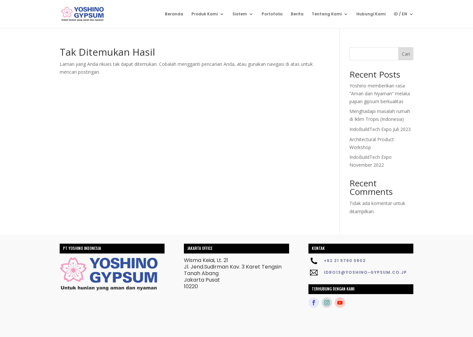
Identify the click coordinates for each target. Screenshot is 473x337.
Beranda (174, 14)
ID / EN (400, 14)
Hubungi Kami (370, 14)
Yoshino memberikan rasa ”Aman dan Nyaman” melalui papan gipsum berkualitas (379, 93)
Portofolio (272, 14)
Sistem (239, 14)
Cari (406, 54)
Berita (297, 14)
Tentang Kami (327, 14)
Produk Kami (204, 14)
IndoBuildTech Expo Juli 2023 (380, 129)
